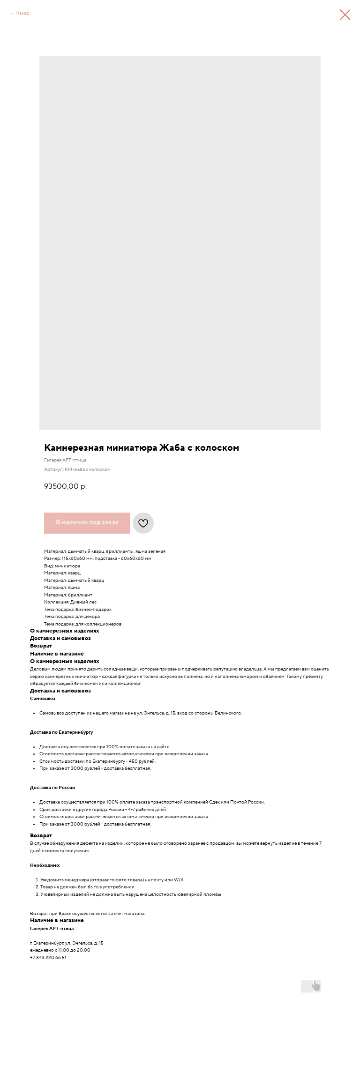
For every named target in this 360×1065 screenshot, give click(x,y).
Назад (22, 13)
